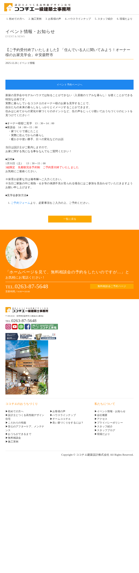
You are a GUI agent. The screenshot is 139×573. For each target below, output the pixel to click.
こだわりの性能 (17, 422)
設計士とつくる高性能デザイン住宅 (24, 417)
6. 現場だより (124, 18)
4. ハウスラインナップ (78, 18)
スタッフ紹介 (105, 426)
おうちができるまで (19, 434)
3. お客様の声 (53, 18)
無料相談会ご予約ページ (112, 286)
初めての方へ (16, 411)
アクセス (102, 419)
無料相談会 (14, 438)
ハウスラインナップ (64, 415)
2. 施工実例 (35, 18)
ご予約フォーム (20, 202)
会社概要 (102, 415)
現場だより (103, 434)
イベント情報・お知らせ (111, 411)
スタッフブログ (106, 430)
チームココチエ (61, 419)
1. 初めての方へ (16, 18)
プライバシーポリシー (110, 422)
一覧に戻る (69, 219)
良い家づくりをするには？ (68, 422)
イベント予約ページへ (70, 84)
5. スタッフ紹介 (104, 18)
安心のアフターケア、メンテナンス (24, 428)
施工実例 (13, 441)
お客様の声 (58, 411)
